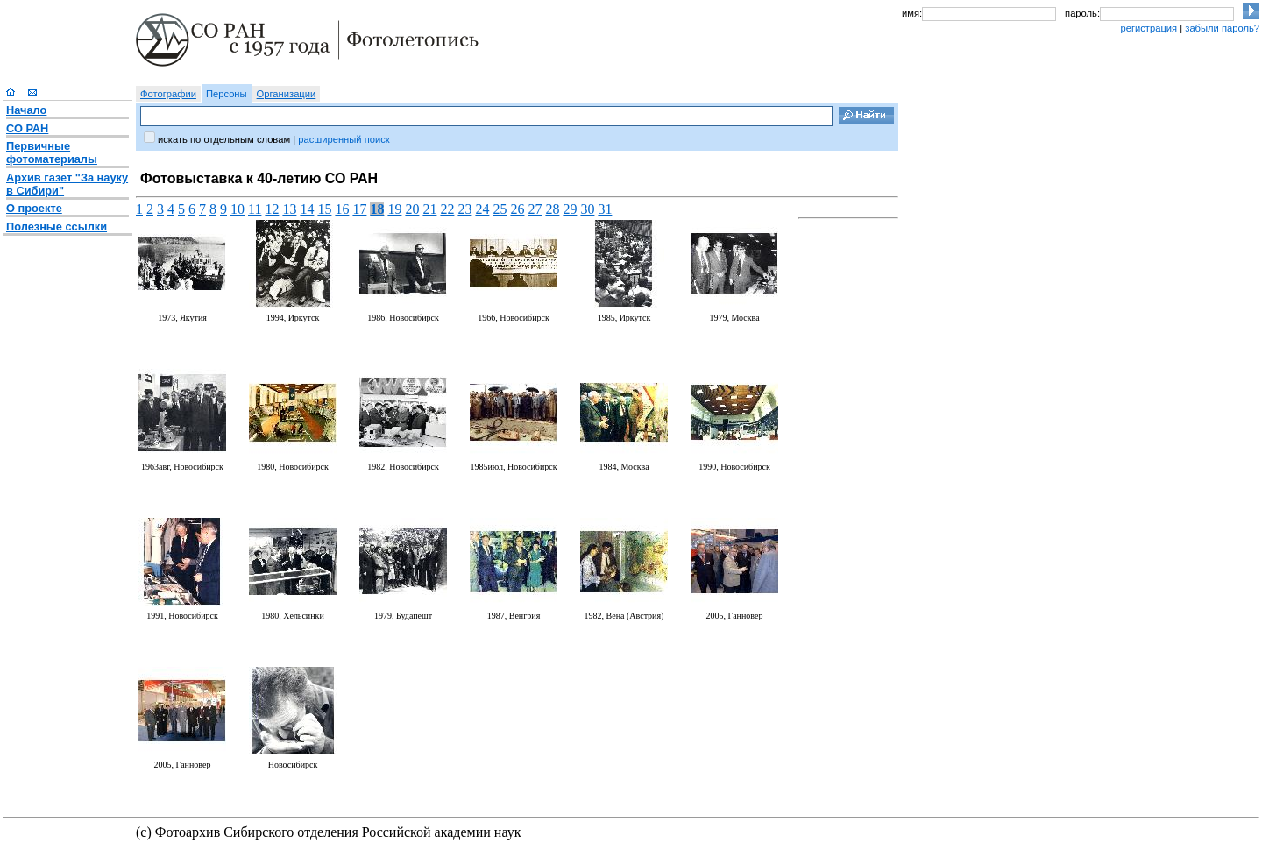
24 (482, 209)
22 (447, 209)
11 (254, 209)
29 (570, 209)
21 (429, 209)
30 (587, 209)
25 (500, 209)
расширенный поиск (343, 139)
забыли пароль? (1222, 28)
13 (289, 209)
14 (307, 209)
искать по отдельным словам (224, 139)
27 (535, 209)
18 (377, 209)
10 (237, 209)
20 (412, 209)
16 (342, 209)
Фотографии (168, 94)
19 (394, 209)
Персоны (226, 94)
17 (359, 209)
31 (605, 209)
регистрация (1148, 28)
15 (324, 209)
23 (464, 209)
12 (272, 209)
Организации (286, 94)
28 (552, 209)
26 (517, 209)
